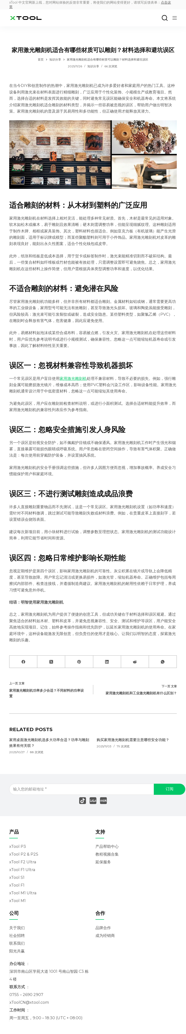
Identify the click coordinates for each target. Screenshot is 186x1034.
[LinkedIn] (107, 662)
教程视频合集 (107, 854)
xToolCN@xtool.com (29, 1002)
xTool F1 (16, 885)
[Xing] (103, 800)
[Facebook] (23, 662)
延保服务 (103, 862)
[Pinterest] (79, 662)
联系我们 (17, 943)
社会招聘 (17, 935)
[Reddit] (135, 662)
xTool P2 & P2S (23, 854)
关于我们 (17, 928)
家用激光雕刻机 (73, 378)
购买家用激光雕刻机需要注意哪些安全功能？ (135, 739)
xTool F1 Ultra (22, 869)
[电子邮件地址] (91, 789)
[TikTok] (82, 800)
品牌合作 (103, 928)
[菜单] (174, 18)
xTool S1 (16, 877)
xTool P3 (17, 846)
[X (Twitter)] (51, 662)
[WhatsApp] (163, 662)
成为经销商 (105, 935)
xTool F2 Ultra (22, 862)
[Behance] (93, 800)
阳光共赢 (17, 951)
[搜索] (165, 18)
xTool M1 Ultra (22, 893)
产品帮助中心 (107, 846)
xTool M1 (17, 900)
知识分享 (93, 66)
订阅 (170, 789)
